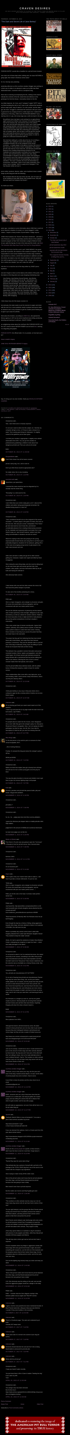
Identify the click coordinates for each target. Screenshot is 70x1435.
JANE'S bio (26, 316)
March (52, 276)
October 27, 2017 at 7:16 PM (17, 1327)
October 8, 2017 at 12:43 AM (17, 1313)
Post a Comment (6, 1401)
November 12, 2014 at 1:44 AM (18, 1265)
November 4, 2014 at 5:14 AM (17, 869)
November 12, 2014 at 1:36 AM (18, 1193)
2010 (50, 293)
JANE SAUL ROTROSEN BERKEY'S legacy (14, 343)
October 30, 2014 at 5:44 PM (17, 594)
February (53, 279)
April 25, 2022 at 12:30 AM (16, 1380)
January (52, 281)
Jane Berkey (10, 409)
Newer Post (4, 1404)
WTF (9, 411)
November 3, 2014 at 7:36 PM (17, 847)
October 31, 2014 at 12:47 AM (17, 698)
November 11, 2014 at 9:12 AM (18, 1141)
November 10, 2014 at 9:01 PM (18, 1064)
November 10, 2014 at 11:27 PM (18, 1110)
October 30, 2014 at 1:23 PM (17, 475)
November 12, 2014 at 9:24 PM (18, 1298)
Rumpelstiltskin (10, 456)
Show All (67, 324)
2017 (50, 222)
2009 (50, 295)
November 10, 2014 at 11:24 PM (18, 1087)
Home (22, 1404)
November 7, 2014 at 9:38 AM (17, 947)
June (51, 268)
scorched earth (10, 479)
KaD (7, 787)
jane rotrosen (20, 409)
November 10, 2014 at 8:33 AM (18, 1041)
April (51, 273)
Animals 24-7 (52, 304)
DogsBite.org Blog (54, 314)
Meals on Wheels (11, 839)
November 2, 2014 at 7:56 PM (17, 807)
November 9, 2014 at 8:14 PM (17, 1012)
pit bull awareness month (57, 247)
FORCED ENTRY (6, 333)
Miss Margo (9, 737)
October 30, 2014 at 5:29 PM (17, 512)
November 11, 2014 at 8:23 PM (18, 1153)
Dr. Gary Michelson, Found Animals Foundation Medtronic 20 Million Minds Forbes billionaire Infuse (57, 309)
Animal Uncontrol (54, 317)
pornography (31, 409)
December (53, 232)
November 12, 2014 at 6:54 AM (18, 1286)
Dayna (8, 874)
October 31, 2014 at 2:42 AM (17, 714)
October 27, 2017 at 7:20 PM (17, 1351)
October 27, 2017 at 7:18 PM (17, 1339)
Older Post (40, 1404)
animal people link (19, 1149)
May (51, 271)
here (35, 326)
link (7, 266)
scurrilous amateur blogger (14, 1069)
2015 (50, 227)
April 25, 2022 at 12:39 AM (16, 1397)
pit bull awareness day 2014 (58, 245)
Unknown (8, 702)
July (51, 265)
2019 (50, 217)
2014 (50, 230)
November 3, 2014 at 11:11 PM (18, 859)
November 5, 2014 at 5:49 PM (17, 898)
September (53, 260)
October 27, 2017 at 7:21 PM (17, 1362)
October (52, 238)
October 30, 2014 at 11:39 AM (17, 452)
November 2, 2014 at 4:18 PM (17, 795)
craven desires (35, 8)
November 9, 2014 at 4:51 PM (17, 965)
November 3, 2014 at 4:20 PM (17, 834)
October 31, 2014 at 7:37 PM (17, 783)
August (52, 263)
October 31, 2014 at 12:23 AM (17, 681)
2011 (50, 290)
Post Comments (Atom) (16, 1408)
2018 (50, 219)
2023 (50, 206)
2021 (50, 211)
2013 (50, 285)
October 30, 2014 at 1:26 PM (17, 495)
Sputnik (8, 1114)
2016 (50, 225)
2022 (50, 209)
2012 (50, 287)
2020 (50, 214)
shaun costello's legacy (8, 339)
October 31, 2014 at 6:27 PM (17, 733)
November (53, 235)
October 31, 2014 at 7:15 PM (17, 760)
